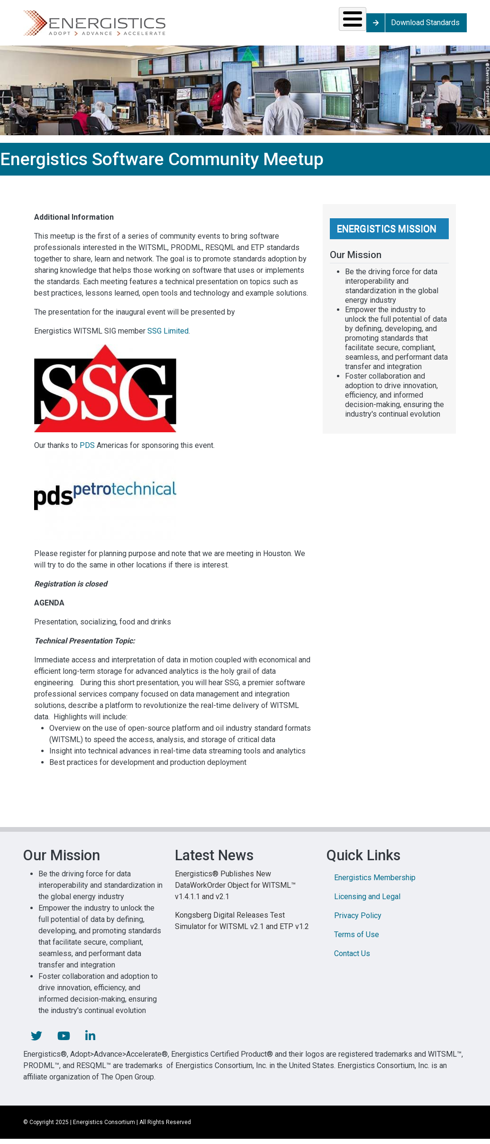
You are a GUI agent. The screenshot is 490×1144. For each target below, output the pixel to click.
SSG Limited (168, 337)
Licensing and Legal (367, 903)
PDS (87, 451)
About (388, 25)
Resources (200, 25)
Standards (127, 25)
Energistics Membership (375, 884)
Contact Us (352, 960)
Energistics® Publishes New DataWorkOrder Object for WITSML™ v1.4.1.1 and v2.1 (235, 892)
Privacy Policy (357, 922)
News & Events (269, 26)
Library (329, 25)
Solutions (56, 25)
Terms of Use (356, 941)
